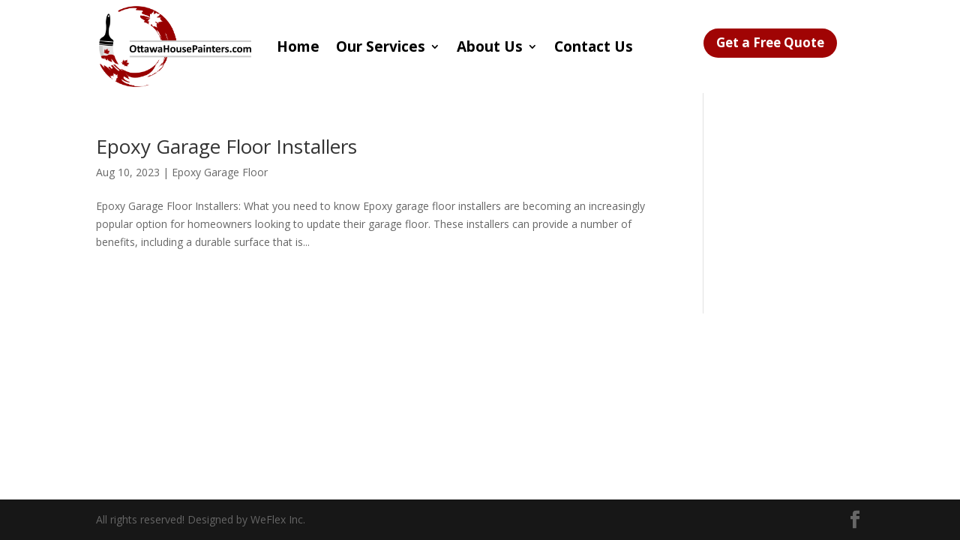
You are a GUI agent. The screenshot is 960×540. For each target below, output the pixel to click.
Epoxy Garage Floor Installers (226, 146)
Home (298, 46)
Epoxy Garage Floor (220, 172)
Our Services (380, 46)
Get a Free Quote (770, 42)
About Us (490, 46)
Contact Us (593, 46)
